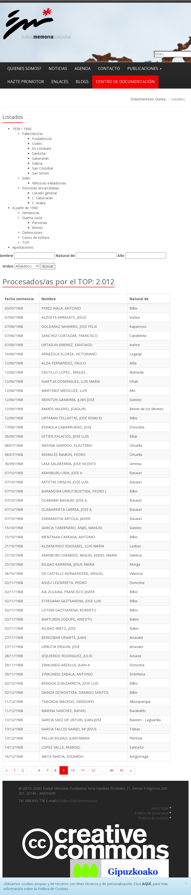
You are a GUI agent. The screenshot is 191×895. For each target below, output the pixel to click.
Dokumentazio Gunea (148, 99)
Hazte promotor (25, 81)
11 (83, 770)
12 (93, 770)
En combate (41, 148)
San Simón (40, 173)
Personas (39, 222)
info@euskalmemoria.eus (77, 800)
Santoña (38, 153)
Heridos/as (30, 212)
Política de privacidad (152, 813)
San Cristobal (42, 168)
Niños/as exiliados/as (49, 183)
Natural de (65, 255)
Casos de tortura (35, 237)
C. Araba (38, 203)
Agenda (83, 68)
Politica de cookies (153, 818)
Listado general (44, 193)
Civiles (37, 143)
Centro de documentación (125, 81)
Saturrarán (40, 158)
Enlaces (59, 81)
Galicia (37, 163)
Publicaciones (144, 68)
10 (73, 770)
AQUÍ (146, 883)
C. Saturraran (42, 198)
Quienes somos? (24, 68)
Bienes (37, 227)
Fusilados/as (42, 138)
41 (122, 770)
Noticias (58, 68)
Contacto (109, 68)
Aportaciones (23, 247)
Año (120, 255)
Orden (7, 266)
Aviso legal (160, 808)
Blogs (82, 81)
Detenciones (32, 232)
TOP (25, 242)
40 (112, 770)
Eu (184, 46)
